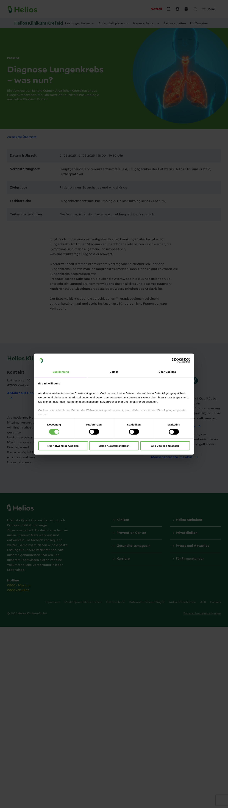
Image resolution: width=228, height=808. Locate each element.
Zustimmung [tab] (61, 371)
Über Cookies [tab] (167, 371)
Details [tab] (114, 371)
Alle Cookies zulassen (165, 445)
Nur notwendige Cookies (63, 445)
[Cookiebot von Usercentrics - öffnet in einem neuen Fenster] (174, 360)
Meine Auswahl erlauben (114, 445)
